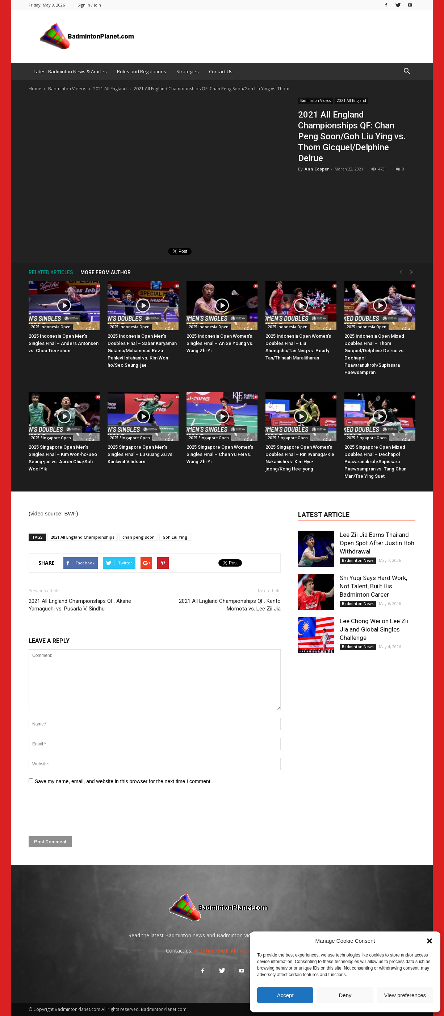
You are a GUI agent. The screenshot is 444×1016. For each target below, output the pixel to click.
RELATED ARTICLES (51, 272)
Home (35, 89)
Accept (285, 995)
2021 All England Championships (82, 537)
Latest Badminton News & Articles (70, 71)
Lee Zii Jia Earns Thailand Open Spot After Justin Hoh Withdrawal (377, 543)
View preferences (405, 995)
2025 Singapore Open (51, 437)
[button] (429, 941)
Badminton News (358, 560)
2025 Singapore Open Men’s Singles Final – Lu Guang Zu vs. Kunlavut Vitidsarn (141, 454)
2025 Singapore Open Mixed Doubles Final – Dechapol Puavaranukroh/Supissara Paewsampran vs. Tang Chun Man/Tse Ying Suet (375, 461)
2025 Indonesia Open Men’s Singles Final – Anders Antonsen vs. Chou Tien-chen (64, 343)
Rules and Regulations (141, 71)
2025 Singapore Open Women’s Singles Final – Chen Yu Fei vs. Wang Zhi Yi (220, 454)
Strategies (187, 71)
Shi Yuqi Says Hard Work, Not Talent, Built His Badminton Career (373, 586)
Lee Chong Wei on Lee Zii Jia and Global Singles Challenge (374, 629)
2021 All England (351, 100)
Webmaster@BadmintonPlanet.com (236, 950)
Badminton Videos (315, 100)
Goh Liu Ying (175, 537)
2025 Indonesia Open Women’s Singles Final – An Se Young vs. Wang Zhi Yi (220, 343)
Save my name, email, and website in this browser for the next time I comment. (123, 781)
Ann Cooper (317, 169)
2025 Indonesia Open (51, 326)
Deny (345, 995)
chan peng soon (138, 537)
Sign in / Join (89, 5)
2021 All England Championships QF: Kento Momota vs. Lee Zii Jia (230, 605)
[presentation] (84, 811)
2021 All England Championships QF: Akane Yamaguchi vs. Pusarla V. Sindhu (80, 605)
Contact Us (221, 71)
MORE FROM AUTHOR (105, 272)
